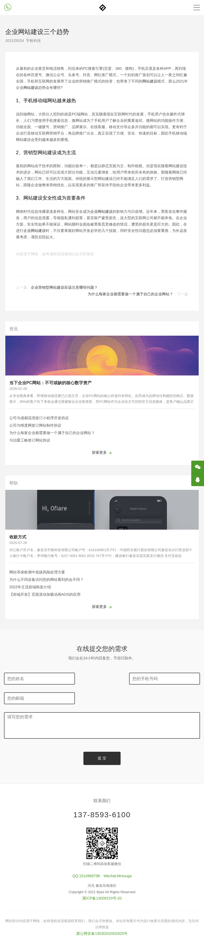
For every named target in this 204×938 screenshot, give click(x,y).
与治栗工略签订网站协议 (29, 440)
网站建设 (149, 81)
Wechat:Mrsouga (118, 857)
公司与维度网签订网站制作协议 (35, 425)
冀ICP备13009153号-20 (102, 879)
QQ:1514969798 (86, 857)
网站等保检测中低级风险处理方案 (37, 572)
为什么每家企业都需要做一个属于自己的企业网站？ (130, 294)
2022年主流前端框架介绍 (30, 587)
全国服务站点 (102, 921)
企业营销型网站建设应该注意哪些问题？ (64, 287)
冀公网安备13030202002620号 (102, 914)
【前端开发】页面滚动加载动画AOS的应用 (44, 594)
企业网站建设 (101, 211)
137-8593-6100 (102, 795)
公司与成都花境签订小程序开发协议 (39, 418)
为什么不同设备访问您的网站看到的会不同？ (46, 579)
